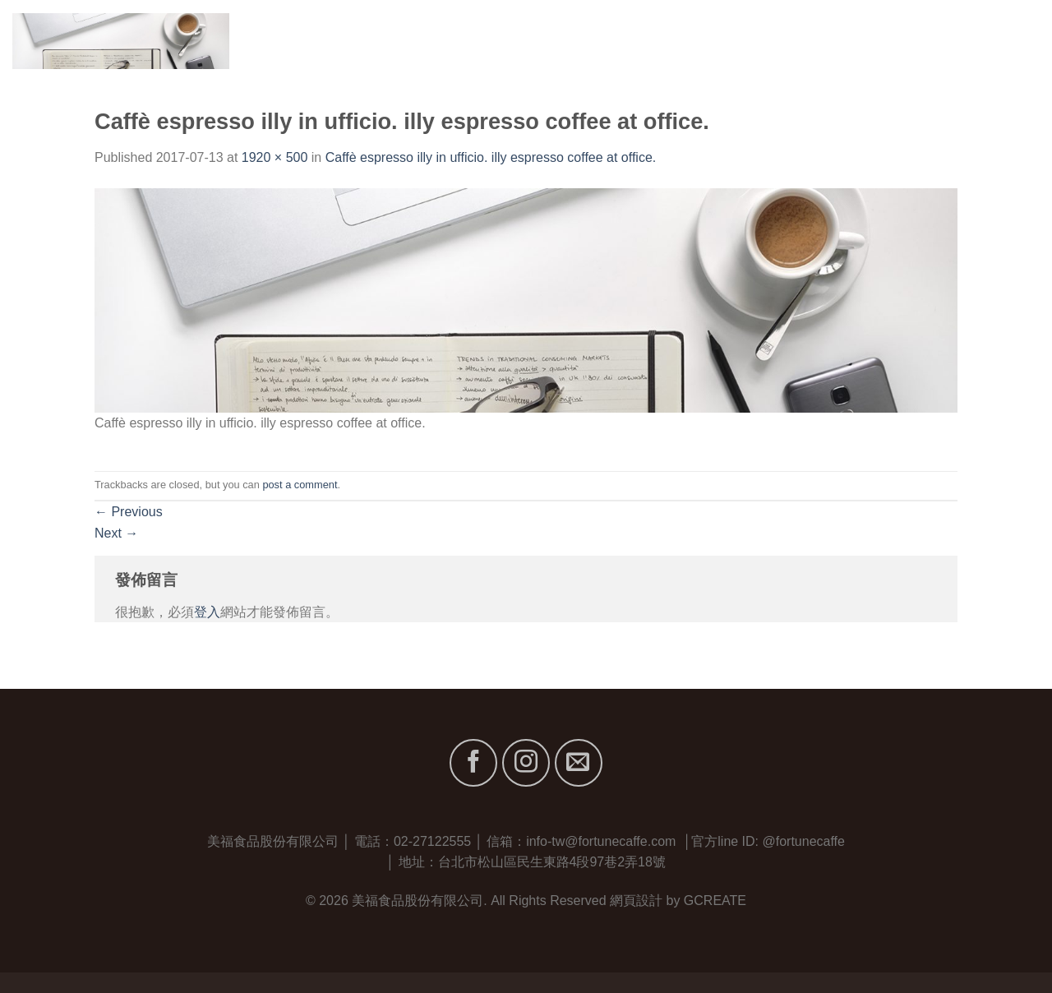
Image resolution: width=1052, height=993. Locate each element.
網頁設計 (636, 901)
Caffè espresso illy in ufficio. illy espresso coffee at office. (491, 157)
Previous (129, 512)
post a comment (299, 484)
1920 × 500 (275, 157)
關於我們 (755, 41)
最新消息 (937, 41)
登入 (207, 612)
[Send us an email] (578, 763)
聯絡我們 (1013, 41)
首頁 (694, 41)
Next (116, 533)
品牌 (823, 40)
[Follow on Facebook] (473, 763)
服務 (876, 41)
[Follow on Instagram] (526, 763)
